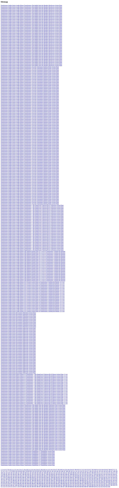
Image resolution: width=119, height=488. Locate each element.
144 (35, 472)
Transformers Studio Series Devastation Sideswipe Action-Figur (18, 328)
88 (27, 471)
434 (26, 482)
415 (97, 480)
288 (28, 477)
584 (33, 486)
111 (74, 471)
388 (33, 480)
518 (109, 483)
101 (50, 471)
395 (49, 480)
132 (6, 472)
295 (45, 477)
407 (78, 480)
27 (39, 469)
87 (25, 471)
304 (66, 477)
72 (116, 469)
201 (54, 474)
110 (72, 471)
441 (42, 482)
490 (42, 483)
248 (49, 475)
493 (49, 483)
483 (26, 483)
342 (40, 479)
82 (16, 471)
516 (104, 483)
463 (95, 482)
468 (107, 482)
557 (85, 485)
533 (28, 485)
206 (66, 474)
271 (104, 475)
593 (54, 486)
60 (95, 469)
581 (26, 486)
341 (37, 479)
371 (109, 479)
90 (30, 471)
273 (109, 475)
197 (45, 474)
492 (47, 483)
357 (76, 479)
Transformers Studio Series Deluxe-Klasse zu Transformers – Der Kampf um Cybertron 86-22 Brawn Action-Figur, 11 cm (34, 374)
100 (48, 471)
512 (95, 483)
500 (66, 483)
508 (85, 483)
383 (21, 480)
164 (83, 472)
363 (90, 479)
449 (61, 482)
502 (71, 483)
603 (78, 486)
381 (16, 480)
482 (23, 483)
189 (26, 474)
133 (9, 472)
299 (54, 477)
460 (88, 482)
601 (73, 486)
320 (104, 477)
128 (114, 471)
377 (6, 480)
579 (21, 486)
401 (64, 480)
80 (13, 471)
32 (48, 469)
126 (109, 471)
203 (59, 474)
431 (18, 482)
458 (83, 482)
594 (57, 486)
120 (95, 471)
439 (37, 482)
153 (57, 472)
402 (66, 480)
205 (64, 474)
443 (47, 482)
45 (70, 469)
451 (66, 482)
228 (2, 475)
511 (92, 483)
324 (114, 477)
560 (92, 485)
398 (57, 480)
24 (34, 469)
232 (11, 475)
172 (102, 472)
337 (28, 479)
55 (87, 469)
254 (64, 475)
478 (14, 483)
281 (11, 477)
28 (41, 469)
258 (73, 475)
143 (33, 472)
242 (35, 475)
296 (47, 477)
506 (80, 483)
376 (4, 480)
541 (47, 485)
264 (88, 475)
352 (64, 479)
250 (54, 475)
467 (104, 482)
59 (94, 469)
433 (23, 482)
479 (16, 483)
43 (66, 469)
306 (71, 477)
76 (6, 471)
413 (92, 480)
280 (9, 477)
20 (27, 469)
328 (6, 479)
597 (64, 486)
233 (14, 475)
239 (28, 475)
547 (61, 485)
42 (65, 469)
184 (14, 474)
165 (85, 472)
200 (52, 474)
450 (64, 482)
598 (66, 486)
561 (95, 485)
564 (102, 485)
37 (56, 469)
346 (49, 479)
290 (33, 477)
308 (76, 477)
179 (2, 474)
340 (35, 479)
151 (52, 472)
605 (83, 486)
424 (2, 482)
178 (116, 472)
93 (35, 471)
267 (95, 475)
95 (39, 471)
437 (33, 482)
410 (85, 480)
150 (49, 472)
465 (100, 482)
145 (37, 472)
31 (46, 469)
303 (64, 477)
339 (33, 479)
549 (66, 485)
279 (6, 477)
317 (97, 477)
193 (35, 474)
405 (73, 480)
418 (104, 480)
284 (18, 477)
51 (80, 469)
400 (61, 480)
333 (18, 479)
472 (116, 482)
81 (15, 471)
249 (52, 475)
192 (33, 474)
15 (19, 469)
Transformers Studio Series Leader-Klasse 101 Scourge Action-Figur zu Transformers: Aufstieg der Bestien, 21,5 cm (32, 282)
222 (104, 474)
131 (4, 472)
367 (100, 479)
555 (80, 485)
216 (90, 474)
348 (54, 479)
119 (93, 471)
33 (49, 469)
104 (57, 471)
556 (83, 485)
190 (28, 474)
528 (16, 485)
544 (54, 485)
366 (97, 479)
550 (69, 485)
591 (49, 486)
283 (16, 477)
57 (90, 469)
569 (114, 485)
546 (59, 485)
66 (106, 469)
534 (30, 485)
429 (14, 482)
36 (54, 469)
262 (83, 475)
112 (76, 471)
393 (45, 480)
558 (88, 485)
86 (23, 471)
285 (21, 477)
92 (33, 471)
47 (73, 469)
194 (37, 474)
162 (78, 472)
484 (28, 483)
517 (107, 483)
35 (53, 469)
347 (52, 479)
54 (85, 469)
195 (40, 474)
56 (89, 469)
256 (69, 475)
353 (66, 479)
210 (76, 474)
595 (59, 486)
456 (78, 482)
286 (23, 477)
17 (22, 469)
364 (92, 479)
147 (42, 472)
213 (83, 474)
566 (107, 485)
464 (97, 482)
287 (26, 477)
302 (61, 477)
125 (107, 471)
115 (83, 471)
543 (52, 485)
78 (10, 471)
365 (95, 479)
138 (21, 472)
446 (54, 482)
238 (26, 475)
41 (63, 469)
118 (90, 471)
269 (100, 475)
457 (80, 482)
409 (83, 480)
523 (4, 485)
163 (80, 472)
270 (102, 475)
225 (111, 474)
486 (33, 483)
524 (6, 485)
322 (109, 477)
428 (11, 482)
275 (114, 475)
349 (57, 479)
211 (78, 474)
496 (57, 483)
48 (75, 469)
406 (76, 480)
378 (9, 480)
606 (85, 486)
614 (104, 486)
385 (26, 480)
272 (107, 475)
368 (102, 479)
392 (42, 480)
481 (21, 483)
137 (18, 472)
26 (37, 469)
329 (9, 479)
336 (26, 479)
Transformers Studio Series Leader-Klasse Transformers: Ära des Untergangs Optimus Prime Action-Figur (30, 67)
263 (85, 475)
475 (6, 483)
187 (21, 474)
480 (18, 483)
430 (16, 482)
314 (90, 477)
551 (71, 485)
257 (71, 475)
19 (26, 469)
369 (104, 479)
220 (99, 474)
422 (114, 480)
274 (111, 475)
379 (11, 480)
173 (104, 472)
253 (61, 475)
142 (30, 472)
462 (92, 482)
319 (102, 477)
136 (16, 472)
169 (95, 472)
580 (23, 486)
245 (42, 475)
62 (99, 469)
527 (14, 485)
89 (28, 471)
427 (9, 482)
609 (92, 486)
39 (60, 469)
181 (6, 474)
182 (9, 474)
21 (29, 469)
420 (109, 480)
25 (36, 469)
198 (47, 474)
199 (49, 474)
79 (11, 471)
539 (42, 485)
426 (6, 482)
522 (2, 485)
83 (18, 471)
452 (69, 482)
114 (81, 471)
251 (57, 475)
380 (14, 480)
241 (33, 475)
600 (71, 486)
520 (114, 483)
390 (37, 480)
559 (90, 485)
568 (111, 485)
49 (77, 469)
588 (42, 486)
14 (17, 469)
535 (33, 485)
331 (14, 479)
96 (40, 471)
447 (57, 482)
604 (80, 486)
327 (4, 479)
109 (69, 471)
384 (23, 480)
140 (26, 472)
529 (18, 485)
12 (14, 469)
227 (116, 474)
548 (64, 485)
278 (4, 477)
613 (102, 486)
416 (99, 480)
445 (52, 482)
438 (35, 482)
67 (107, 469)
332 (16, 479)
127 (112, 471)
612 (99, 486)
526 (11, 485)
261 (80, 475)
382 (18, 480)
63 (101, 469)
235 (18, 475)
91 (32, 471)
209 (73, 474)
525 (9, 485)
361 (85, 479)
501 (69, 483)
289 (30, 477)
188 (23, 474)
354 (69, 479)
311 (83, 477)
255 (66, 475)
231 (9, 475)
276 (116, 475)
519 (111, 483)
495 (54, 483)
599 (69, 486)
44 (68, 469)
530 (21, 485)
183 (11, 474)
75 (4, 471)
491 (45, 483)
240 (30, 475)
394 (47, 480)
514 (99, 483)
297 (49, 477)
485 (30, 483)
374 (116, 479)
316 (95, 477)
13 (15, 469)
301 (59, 477)
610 (95, 486)
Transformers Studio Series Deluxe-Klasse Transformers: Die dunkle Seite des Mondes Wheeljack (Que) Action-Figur (33, 405)
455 (76, 482)
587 (40, 486)
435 (28, 482)
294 (42, 477)
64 (102, 469)
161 (76, 472)
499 (64, 483)
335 (23, 479)
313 (88, 477)
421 (111, 480)
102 (52, 471)
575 (11, 486)
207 (69, 474)
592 (52, 486)
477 (11, 483)
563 (100, 485)
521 (116, 483)
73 (1, 471)
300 (57, 477)
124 (104, 471)
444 (49, 482)
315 (92, 477)
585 (35, 486)
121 (97, 471)
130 (2, 472)
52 (82, 469)
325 (116, 477)
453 (71, 482)
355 (71, 479)
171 (100, 472)
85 (22, 471)
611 (97, 486)
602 (76, 486)
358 (78, 479)
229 (4, 475)
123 (102, 471)
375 (2, 480)
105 (60, 471)
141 (28, 472)
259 (76, 475)
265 (90, 475)
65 (104, 469)
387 (30, 480)
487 (35, 483)
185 (16, 474)
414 (95, 480)
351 (61, 479)
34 (51, 469)
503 (73, 483)
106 (62, 471)
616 (109, 486)
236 (21, 475)
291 (35, 477)
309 (78, 477)
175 (109, 472)
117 (88, 471)
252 (59, 475)
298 (52, 477)
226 (114, 474)
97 (42, 471)
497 (59, 483)
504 (76, 483)
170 (97, 472)
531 (23, 485)
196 (42, 474)
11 (12, 469)
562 (97, 485)
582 (28, 486)
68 (109, 469)
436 (30, 482)
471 (114, 482)
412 (90, 480)
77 (8, 471)
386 (28, 480)
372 (111, 479)
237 (23, 475)
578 (18, 486)
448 (59, 482)
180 (4, 474)
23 (32, 469)
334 (21, 479)
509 (88, 483)
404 (71, 480)
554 (78, 485)
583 (30, 486)
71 (114, 469)
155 (61, 472)
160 (73, 472)
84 (20, 471)
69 (111, 469)
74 (3, 471)
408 (80, 480)
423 (116, 480)
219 (97, 474)
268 (97, 475)
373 (114, 479)
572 (4, 486)
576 (14, 486)
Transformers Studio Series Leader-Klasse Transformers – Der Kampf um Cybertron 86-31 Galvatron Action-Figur (32, 205)
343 (42, 479)
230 (6, 475)
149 (47, 472)
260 (78, 475)
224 (109, 474)
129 (116, 471)
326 (2, 479)
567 (109, 485)
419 (107, 480)
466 (102, 482)
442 (45, 482)
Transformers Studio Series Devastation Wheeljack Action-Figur (18, 313)
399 (59, 480)
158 (69, 472)
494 (52, 483)
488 (37, 483)
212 (80, 474)
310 (80, 477)
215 (88, 474)
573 (6, 486)
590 (47, 486)
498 (61, 483)
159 (71, 472)
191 (30, 474)
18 (24, 469)
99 (45, 471)
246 (45, 475)
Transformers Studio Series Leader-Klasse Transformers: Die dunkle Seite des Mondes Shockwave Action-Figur (31, 5)
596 (61, 486)
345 (47, 479)
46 (72, 469)
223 (107, 474)
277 (2, 477)
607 (88, 486)
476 (9, 483)
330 (11, 479)
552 (73, 485)
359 (80, 479)
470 (111, 482)
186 (18, 474)
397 (54, 480)
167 (90, 472)
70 (112, 469)
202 (57, 474)
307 (73, 477)
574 (9, 486)
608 (90, 486)
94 (37, 471)
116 (86, 471)
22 (31, 469)
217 (92, 474)
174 (107, 472)
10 (10, 469)
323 (111, 477)
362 (88, 479)
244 (40, 475)
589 (45, 486)
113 (79, 471)
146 (40, 472)
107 (64, 471)
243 (37, 475)
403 (69, 480)
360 (83, 479)
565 (104, 485)
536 (35, 485)
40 (61, 469)
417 (102, 480)
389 (35, 480)
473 (2, 483)
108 (67, 471)
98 (44, 471)
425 (4, 482)
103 (55, 471)
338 (30, 479)
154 (59, 472)
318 (99, 477)
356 (73, 479)
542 (49, 485)
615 (107, 486)
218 (95, 474)
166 (88, 472)
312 (85, 477)
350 (59, 479)
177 (114, 472)
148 (45, 472)
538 (40, 485)
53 (83, 469)
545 (57, 485)
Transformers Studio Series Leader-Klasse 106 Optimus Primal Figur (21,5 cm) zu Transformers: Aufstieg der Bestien (33, 251)
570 (116, 485)
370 (107, 479)
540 (45, 485)
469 (109, 482)
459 (85, 482)
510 (90, 483)
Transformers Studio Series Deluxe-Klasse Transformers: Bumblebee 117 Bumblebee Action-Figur (28, 451)
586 (37, 486)
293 (40, 477)
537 (37, 485)
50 (78, 469)
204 (61, 474)
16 (20, 469)
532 (26, 485)
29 (43, 469)
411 (88, 480)
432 (21, 482)
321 (107, 477)
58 (92, 469)
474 (4, 483)
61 (97, 469)
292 (37, 477)
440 (40, 482)
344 (45, 479)
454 (73, 482)
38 (58, 469)
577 (16, 486)
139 (23, 472)
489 (40, 483)
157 (66, 472)
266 (92, 475)
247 (47, 475)
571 (2, 486)
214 (85, 474)
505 (78, 483)
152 (54, 472)
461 (90, 482)
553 (76, 485)
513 (97, 483)
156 (64, 472)
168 (92, 472)
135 (14, 472)
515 (102, 483)
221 (102, 474)
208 (71, 474)
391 (40, 480)
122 (100, 471)
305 (69, 477)
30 (44, 469)
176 (111, 472)
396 (52, 480)
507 (83, 483)
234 (16, 475)
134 (11, 472)
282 (14, 477)
